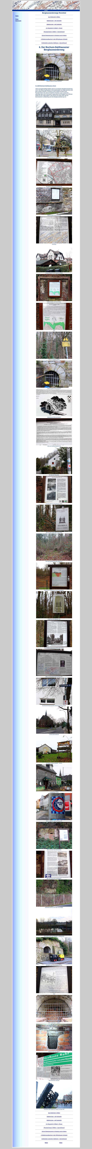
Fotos (16, 19)
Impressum (18, 20)
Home (16, 16)
